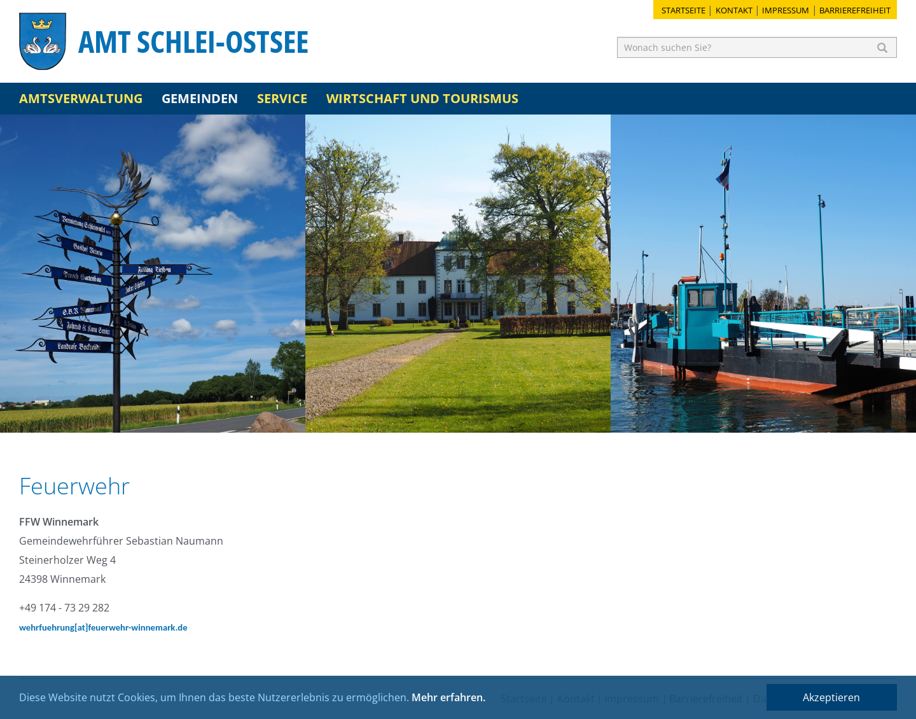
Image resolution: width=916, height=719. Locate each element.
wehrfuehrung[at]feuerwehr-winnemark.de (103, 627)
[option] (152, 274)
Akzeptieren (831, 697)
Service (282, 98)
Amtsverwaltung (80, 98)
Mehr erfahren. (448, 697)
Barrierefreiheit (855, 10)
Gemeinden (200, 98)
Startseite (683, 10)
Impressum (785, 10)
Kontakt (734, 10)
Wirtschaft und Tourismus (422, 98)
